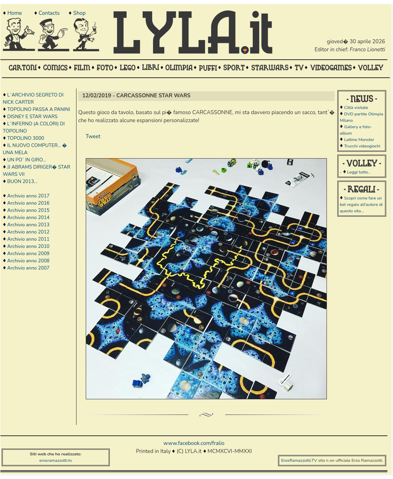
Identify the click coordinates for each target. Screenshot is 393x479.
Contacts (48, 13)
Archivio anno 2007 (28, 268)
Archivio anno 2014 (28, 217)
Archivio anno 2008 (28, 261)
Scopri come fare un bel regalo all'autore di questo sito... (361, 204)
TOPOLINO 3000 (25, 138)
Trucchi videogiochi (362, 146)
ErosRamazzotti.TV (299, 460)
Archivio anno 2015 (28, 210)
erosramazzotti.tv (55, 460)
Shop (79, 13)
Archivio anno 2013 (28, 224)
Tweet (93, 136)
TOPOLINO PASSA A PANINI (38, 109)
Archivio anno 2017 (28, 196)
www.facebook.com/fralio (193, 443)
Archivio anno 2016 (28, 203)
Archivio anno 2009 (28, 253)
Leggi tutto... (359, 172)
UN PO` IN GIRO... (26, 160)
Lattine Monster (359, 140)
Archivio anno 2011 (28, 239)
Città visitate (356, 108)
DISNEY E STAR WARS (32, 116)
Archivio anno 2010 (28, 246)
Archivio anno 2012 (28, 232)
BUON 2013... (22, 181)
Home (14, 13)
